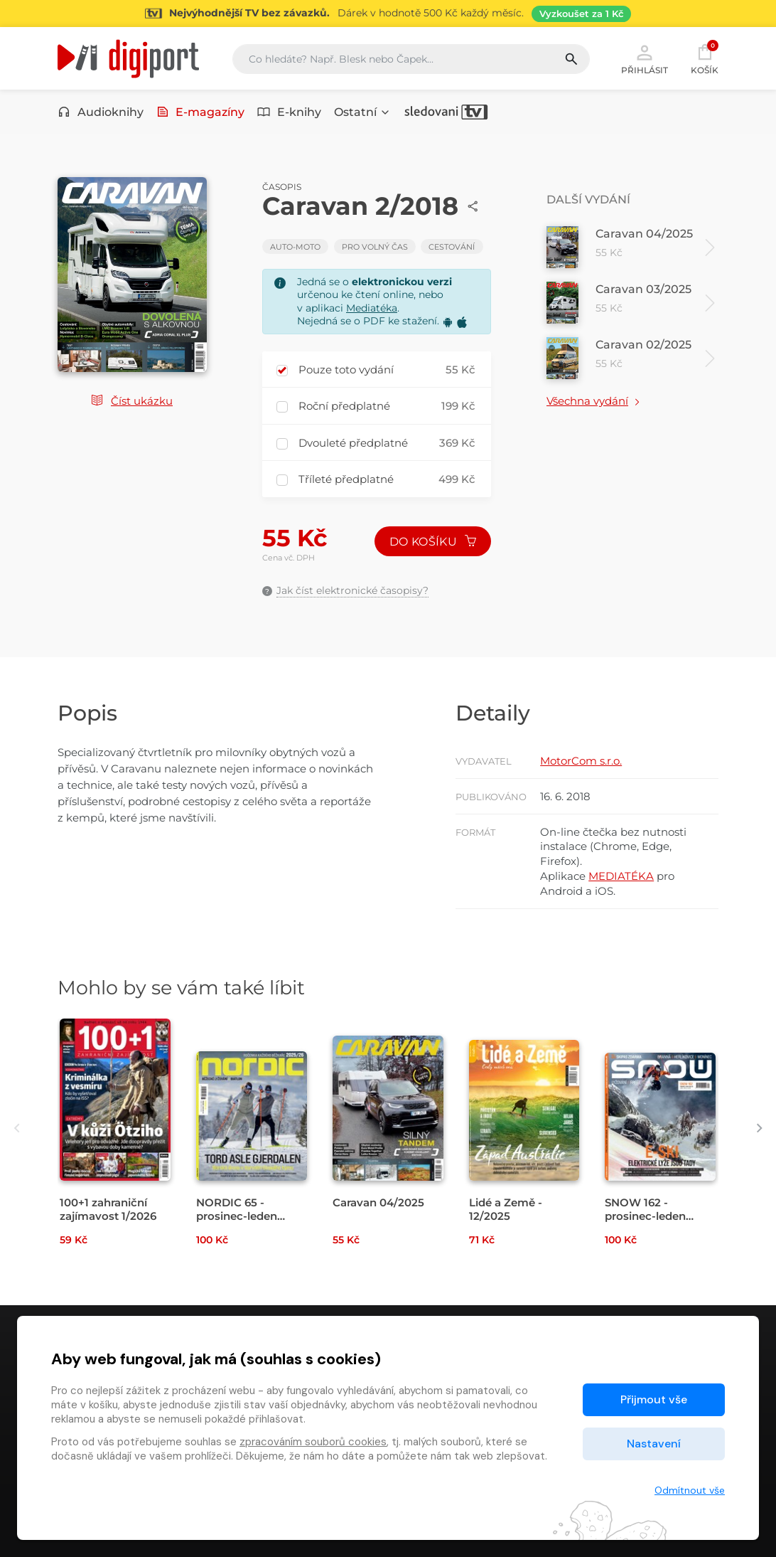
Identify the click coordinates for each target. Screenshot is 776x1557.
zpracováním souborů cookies (313, 1442)
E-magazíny (200, 112)
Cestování (452, 247)
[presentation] (17, 1128)
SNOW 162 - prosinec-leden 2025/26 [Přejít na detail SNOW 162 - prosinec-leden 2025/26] (645, 1216)
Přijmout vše (653, 1399)
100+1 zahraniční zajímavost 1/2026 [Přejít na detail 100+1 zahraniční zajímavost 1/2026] (108, 1209)
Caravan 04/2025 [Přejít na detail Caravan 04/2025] (378, 1202)
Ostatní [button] (362, 112)
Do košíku (432, 541)
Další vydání (588, 199)
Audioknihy (101, 112)
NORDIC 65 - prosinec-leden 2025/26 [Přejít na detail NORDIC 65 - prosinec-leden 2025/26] (236, 1216)
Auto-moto (295, 247)
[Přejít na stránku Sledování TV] (388, 13)
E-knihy (289, 112)
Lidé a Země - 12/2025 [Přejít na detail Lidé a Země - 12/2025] (505, 1209)
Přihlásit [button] (644, 58)
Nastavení (654, 1443)
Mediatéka (371, 308)
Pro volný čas (375, 247)
